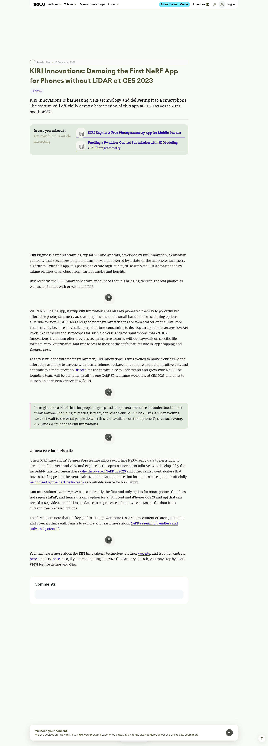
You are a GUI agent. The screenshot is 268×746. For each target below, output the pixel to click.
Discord (81, 370)
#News (37, 91)
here (33, 558)
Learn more (191, 734)
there (55, 558)
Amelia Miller (44, 62)
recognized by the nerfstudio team (57, 482)
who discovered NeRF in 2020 (103, 471)
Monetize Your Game (174, 4)
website (144, 553)
